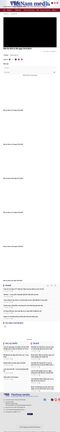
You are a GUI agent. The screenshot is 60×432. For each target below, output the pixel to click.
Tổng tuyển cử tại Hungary (10, 377)
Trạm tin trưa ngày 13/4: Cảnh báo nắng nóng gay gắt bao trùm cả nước (23, 289)
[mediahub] (30, 414)
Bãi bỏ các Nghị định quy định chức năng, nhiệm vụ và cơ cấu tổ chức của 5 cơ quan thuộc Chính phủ (42, 388)
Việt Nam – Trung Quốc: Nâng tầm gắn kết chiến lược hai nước (20, 294)
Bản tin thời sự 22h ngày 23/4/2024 (13, 246)
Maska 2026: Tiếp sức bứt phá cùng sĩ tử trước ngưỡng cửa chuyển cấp (42, 356)
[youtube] (19, 59)
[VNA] (47, 3)
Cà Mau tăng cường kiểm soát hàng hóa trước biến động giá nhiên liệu (23, 305)
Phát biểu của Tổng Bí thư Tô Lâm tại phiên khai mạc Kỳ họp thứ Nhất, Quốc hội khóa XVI (42, 364)
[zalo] (48, 399)
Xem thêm (30, 339)
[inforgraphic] (55, 285)
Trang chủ (5, 14)
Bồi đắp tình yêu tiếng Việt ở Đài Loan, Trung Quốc (15, 356)
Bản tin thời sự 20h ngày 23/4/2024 (13, 178)
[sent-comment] (54, 72)
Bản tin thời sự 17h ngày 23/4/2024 (13, 110)
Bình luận (6, 64)
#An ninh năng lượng (29, 10)
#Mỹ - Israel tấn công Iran (43, 10)
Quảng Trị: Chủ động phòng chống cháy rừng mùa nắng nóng (20, 316)
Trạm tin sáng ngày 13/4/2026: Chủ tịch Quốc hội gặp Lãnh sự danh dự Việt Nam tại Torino (16, 348)
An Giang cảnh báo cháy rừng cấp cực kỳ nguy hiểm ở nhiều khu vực (22, 311)
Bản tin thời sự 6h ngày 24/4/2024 (12, 280)
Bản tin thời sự (14, 55)
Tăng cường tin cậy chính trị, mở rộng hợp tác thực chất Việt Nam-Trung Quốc (25, 300)
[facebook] (10, 59)
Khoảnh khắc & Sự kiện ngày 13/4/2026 (14, 363)
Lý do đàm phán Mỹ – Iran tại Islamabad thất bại (15, 370)
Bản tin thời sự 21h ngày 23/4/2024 (13, 212)
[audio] (51, 285)
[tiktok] (16, 59)
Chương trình (14, 14)
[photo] (48, 285)
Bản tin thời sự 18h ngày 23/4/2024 (13, 144)
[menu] (4, 10)
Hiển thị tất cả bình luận (30, 75)
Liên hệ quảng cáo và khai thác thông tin (30, 427)
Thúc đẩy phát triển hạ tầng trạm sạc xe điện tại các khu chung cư (42, 380)
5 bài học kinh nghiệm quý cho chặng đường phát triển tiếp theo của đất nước (42, 372)
